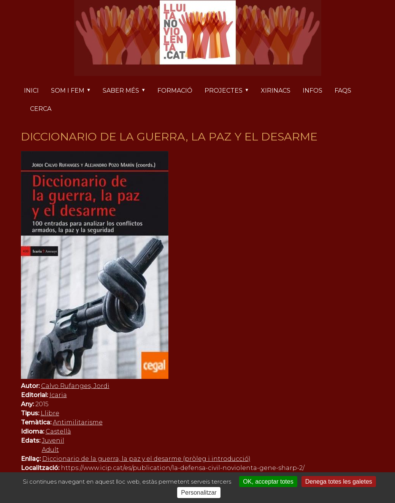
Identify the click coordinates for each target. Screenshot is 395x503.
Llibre (50, 413)
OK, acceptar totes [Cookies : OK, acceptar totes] (268, 481)
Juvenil (53, 440)
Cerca (40, 108)
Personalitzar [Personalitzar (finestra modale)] (198, 492)
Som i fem (74, 91)
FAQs (343, 90)
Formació (174, 90)
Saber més (127, 91)
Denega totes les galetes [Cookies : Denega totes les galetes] (338, 481)
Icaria (58, 395)
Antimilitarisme (78, 422)
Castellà (58, 431)
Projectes (230, 91)
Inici (31, 90)
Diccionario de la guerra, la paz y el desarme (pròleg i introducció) (146, 458)
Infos (312, 90)
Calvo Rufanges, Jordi (75, 385)
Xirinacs (275, 90)
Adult (50, 449)
